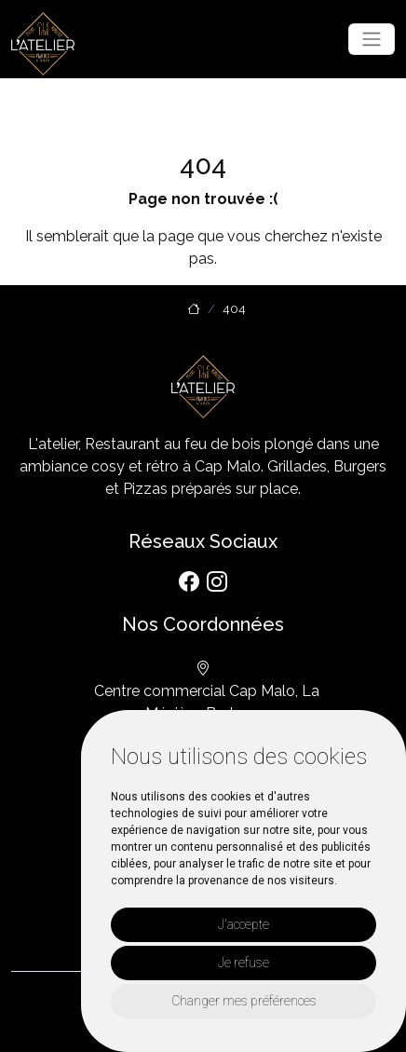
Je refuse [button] (243, 962)
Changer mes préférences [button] (244, 1000)
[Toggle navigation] (371, 39)
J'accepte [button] (243, 924)
